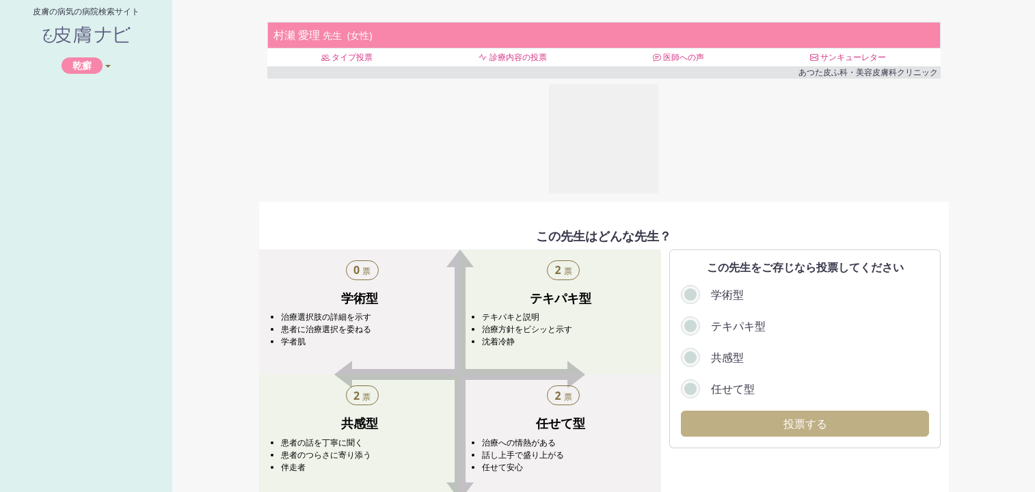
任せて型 (733, 388)
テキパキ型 (738, 325)
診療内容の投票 (512, 57)
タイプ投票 (347, 57)
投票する (805, 423)
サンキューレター (848, 57)
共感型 (727, 357)
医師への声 (678, 57)
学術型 (727, 294)
